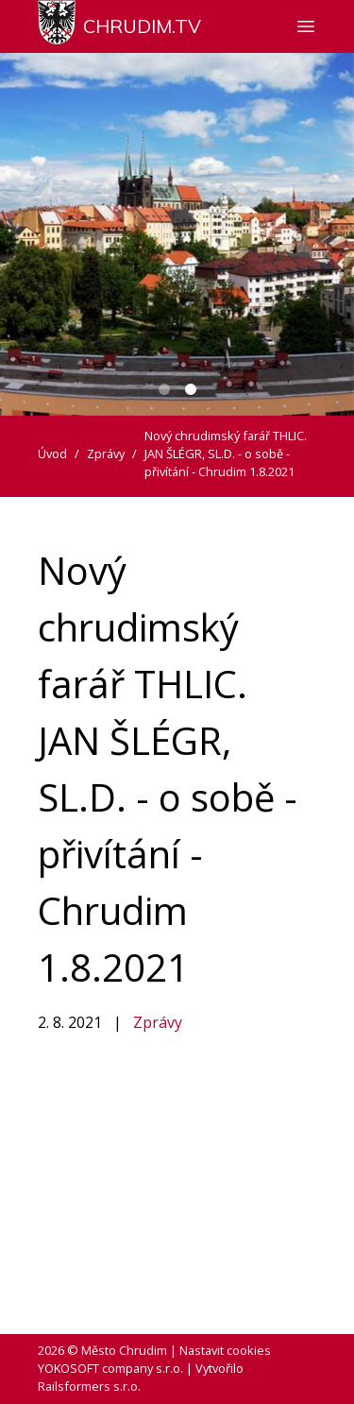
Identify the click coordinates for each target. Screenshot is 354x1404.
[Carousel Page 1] (164, 389)
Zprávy (157, 1022)
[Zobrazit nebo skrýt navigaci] (306, 26)
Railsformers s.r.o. (89, 1386)
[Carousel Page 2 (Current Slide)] (190, 389)
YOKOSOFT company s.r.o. (110, 1368)
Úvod (52, 453)
